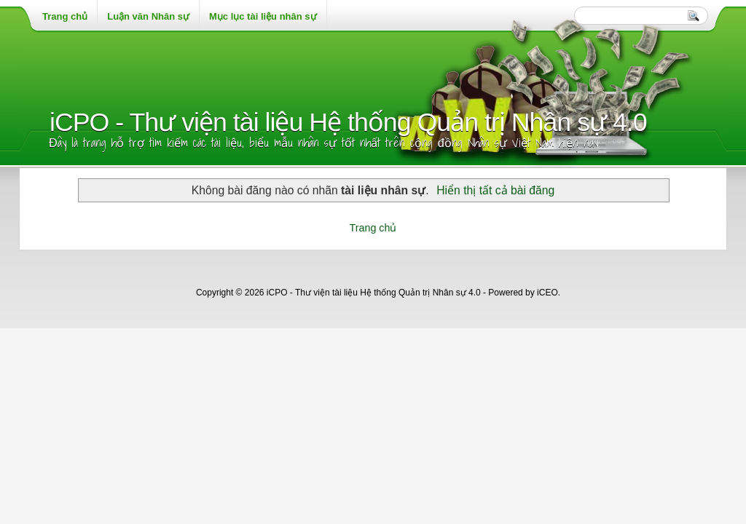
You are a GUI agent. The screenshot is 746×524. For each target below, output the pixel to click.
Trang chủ (373, 228)
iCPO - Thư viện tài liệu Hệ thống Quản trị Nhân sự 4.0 (348, 122)
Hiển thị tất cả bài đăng (495, 190)
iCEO (547, 292)
